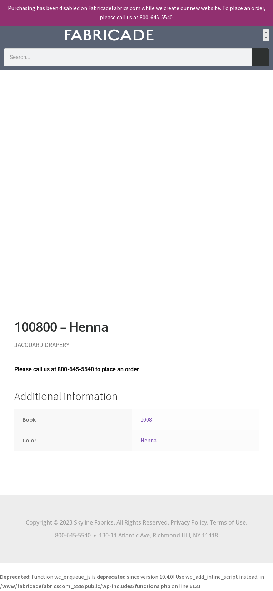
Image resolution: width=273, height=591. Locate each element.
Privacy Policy (188, 522)
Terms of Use (228, 522)
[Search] (260, 57)
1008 (146, 419)
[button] (266, 35)
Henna (148, 440)
